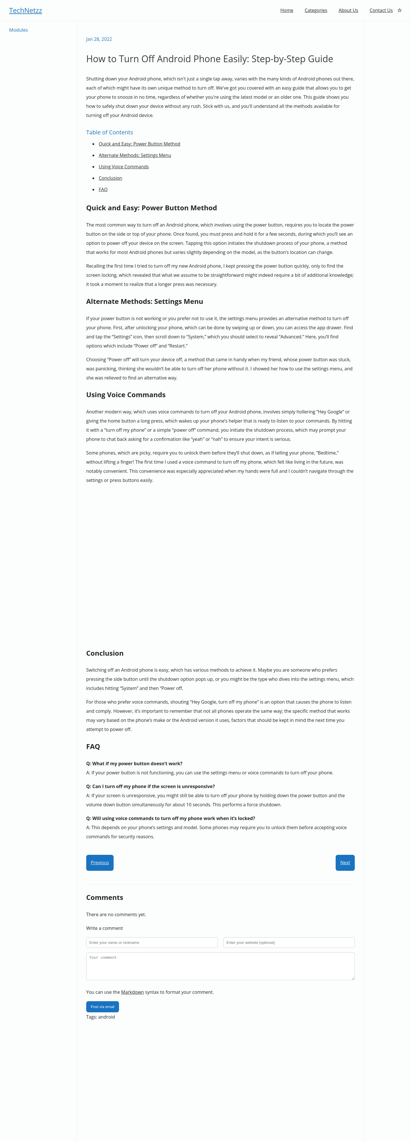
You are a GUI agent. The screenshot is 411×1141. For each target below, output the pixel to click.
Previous (100, 863)
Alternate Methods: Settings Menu (135, 155)
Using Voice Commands (124, 166)
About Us (348, 10)
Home (286, 10)
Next (345, 863)
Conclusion (110, 178)
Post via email (102, 1011)
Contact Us (381, 10)
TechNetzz (25, 10)
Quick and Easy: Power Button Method (139, 144)
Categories (316, 10)
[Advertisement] (387, 106)
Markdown (132, 996)
